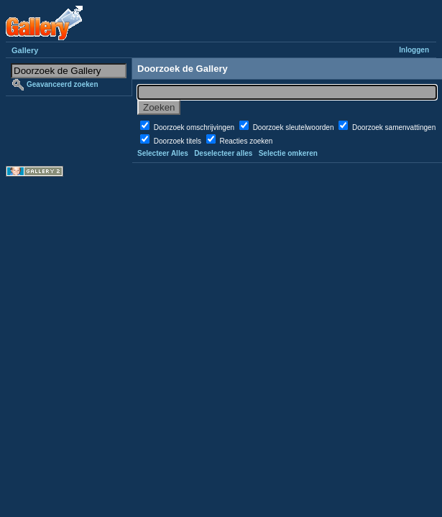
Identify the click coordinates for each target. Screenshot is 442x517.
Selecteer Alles (162, 153)
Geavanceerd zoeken (62, 84)
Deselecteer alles (223, 153)
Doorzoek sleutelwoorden (294, 127)
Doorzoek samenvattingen (394, 127)
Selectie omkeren (288, 153)
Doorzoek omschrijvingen (195, 127)
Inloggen (414, 50)
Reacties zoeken (245, 141)
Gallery (24, 50)
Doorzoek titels (178, 141)
